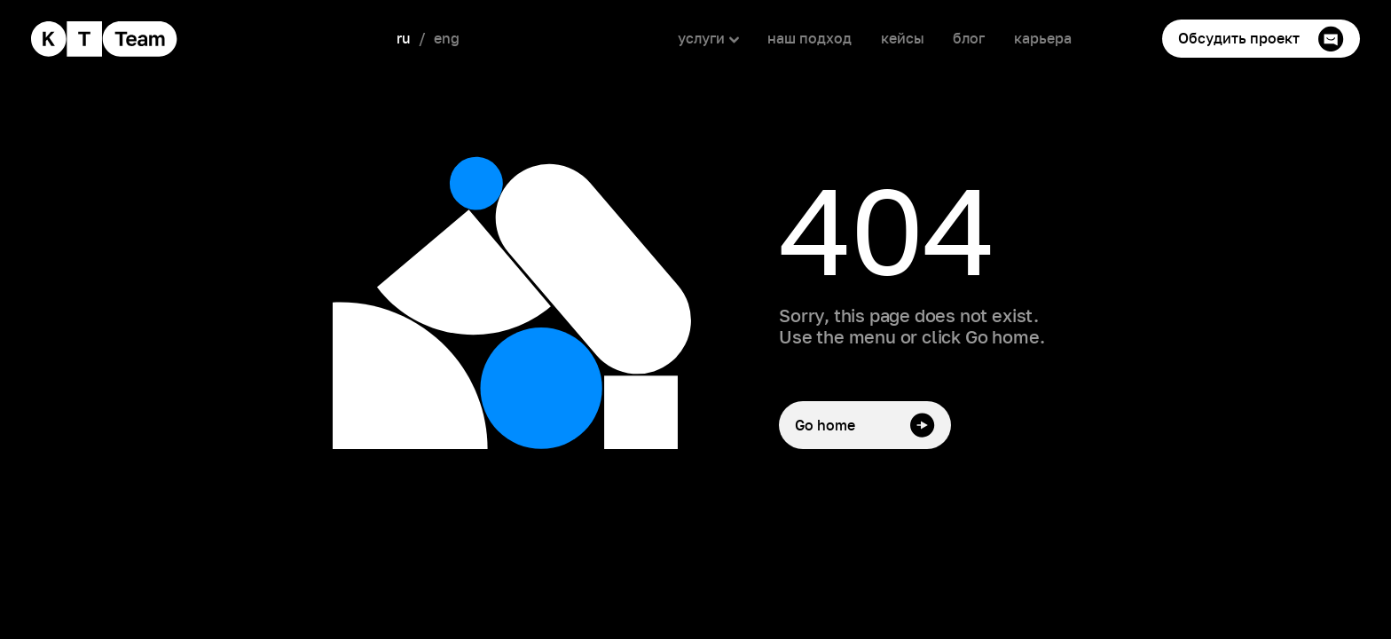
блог (969, 38)
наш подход (809, 38)
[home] (104, 38)
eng (447, 38)
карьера (1043, 38)
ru (404, 38)
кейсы (902, 38)
